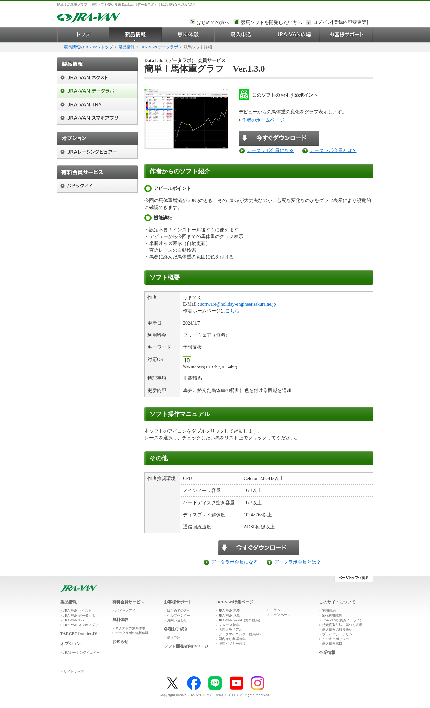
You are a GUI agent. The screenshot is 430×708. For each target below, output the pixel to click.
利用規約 (329, 610)
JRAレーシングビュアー (81, 652)
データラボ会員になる (270, 150)
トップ (83, 34)
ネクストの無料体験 (130, 628)
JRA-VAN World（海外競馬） (240, 620)
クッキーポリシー (335, 639)
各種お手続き (176, 629)
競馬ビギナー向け (232, 643)
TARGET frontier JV (78, 633)
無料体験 (188, 34)
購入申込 (241, 34)
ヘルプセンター (178, 615)
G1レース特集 (229, 625)
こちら (232, 310)
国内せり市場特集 (232, 639)
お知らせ (120, 641)
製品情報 (135, 34)
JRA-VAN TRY (74, 620)
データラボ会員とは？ (333, 150)
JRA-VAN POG (229, 615)
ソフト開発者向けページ (186, 646)
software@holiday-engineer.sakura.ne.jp (238, 304)
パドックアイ (125, 610)
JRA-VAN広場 (293, 34)
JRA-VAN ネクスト (77, 610)
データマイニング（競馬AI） (241, 634)
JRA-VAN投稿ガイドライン (342, 620)
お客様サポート (346, 34)
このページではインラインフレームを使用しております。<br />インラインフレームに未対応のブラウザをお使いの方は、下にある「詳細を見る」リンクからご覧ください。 (341, 22)
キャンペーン (280, 615)
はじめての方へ (213, 22)
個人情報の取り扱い (337, 629)
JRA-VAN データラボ (159, 47)
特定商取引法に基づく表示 (342, 625)
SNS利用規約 (332, 615)
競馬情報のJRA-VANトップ (88, 47)
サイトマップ (73, 671)
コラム (275, 610)
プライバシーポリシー (339, 634)
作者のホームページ (263, 120)
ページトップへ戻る (353, 579)
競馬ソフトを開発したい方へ (271, 22)
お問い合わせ (177, 620)
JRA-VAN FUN (229, 610)
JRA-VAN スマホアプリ (80, 625)
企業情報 (327, 652)
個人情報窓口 (332, 643)
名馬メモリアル (230, 629)
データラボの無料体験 (132, 633)
